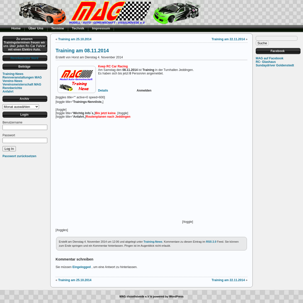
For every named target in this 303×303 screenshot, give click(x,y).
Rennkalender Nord (24, 58)
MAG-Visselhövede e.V (134, 296)
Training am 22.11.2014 (228, 39)
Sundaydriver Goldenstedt (275, 65)
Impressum (101, 28)
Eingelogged (81, 267)
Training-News (13, 74)
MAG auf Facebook (269, 58)
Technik (78, 28)
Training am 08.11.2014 (82, 50)
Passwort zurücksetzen (19, 156)
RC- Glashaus (266, 62)
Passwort (9, 135)
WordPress (176, 296)
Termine (57, 28)
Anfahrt (8, 91)
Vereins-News (12, 81)
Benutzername (12, 122)
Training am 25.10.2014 (74, 39)
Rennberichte (12, 88)
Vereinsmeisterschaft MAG (22, 84)
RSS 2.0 (211, 241)
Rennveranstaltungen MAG (22, 77)
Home (16, 28)
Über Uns (35, 28)
